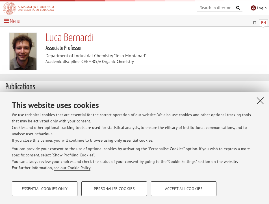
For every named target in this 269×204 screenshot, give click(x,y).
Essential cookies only (45, 188)
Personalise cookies (114, 188)
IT (254, 22)
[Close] (260, 100)
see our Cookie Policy (72, 167)
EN (263, 22)
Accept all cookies (183, 188)
